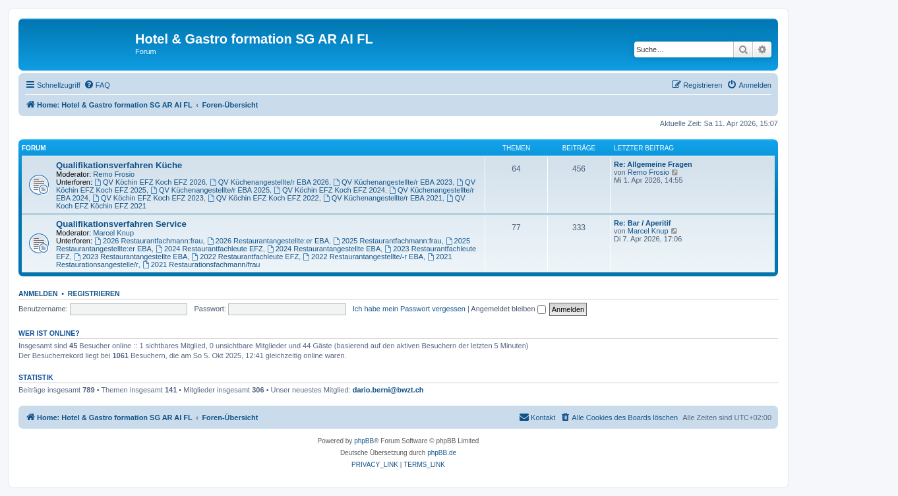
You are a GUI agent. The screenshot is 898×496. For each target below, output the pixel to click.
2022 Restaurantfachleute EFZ (245, 257)
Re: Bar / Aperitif (642, 223)
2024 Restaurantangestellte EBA (323, 249)
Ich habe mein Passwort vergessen (409, 309)
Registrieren (94, 293)
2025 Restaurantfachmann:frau (387, 241)
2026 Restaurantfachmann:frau (148, 241)
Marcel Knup (113, 233)
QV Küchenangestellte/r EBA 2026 (269, 182)
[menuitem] (97, 85)
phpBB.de (441, 452)
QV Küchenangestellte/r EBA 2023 (392, 182)
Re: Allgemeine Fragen (653, 164)
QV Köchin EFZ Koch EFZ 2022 (263, 198)
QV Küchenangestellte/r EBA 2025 (210, 190)
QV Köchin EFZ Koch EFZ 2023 (148, 198)
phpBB (364, 441)
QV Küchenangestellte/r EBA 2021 (382, 198)
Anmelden (38, 293)
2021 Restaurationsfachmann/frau (201, 264)
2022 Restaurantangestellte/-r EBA (363, 257)
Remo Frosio (114, 174)
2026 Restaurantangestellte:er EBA (268, 241)
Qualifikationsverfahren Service (121, 224)
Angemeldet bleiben (508, 309)
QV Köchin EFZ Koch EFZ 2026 (150, 182)
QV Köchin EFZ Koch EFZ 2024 (329, 190)
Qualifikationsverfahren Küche (119, 165)
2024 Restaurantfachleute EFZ (209, 249)
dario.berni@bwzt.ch (388, 390)
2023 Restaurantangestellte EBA (130, 257)
